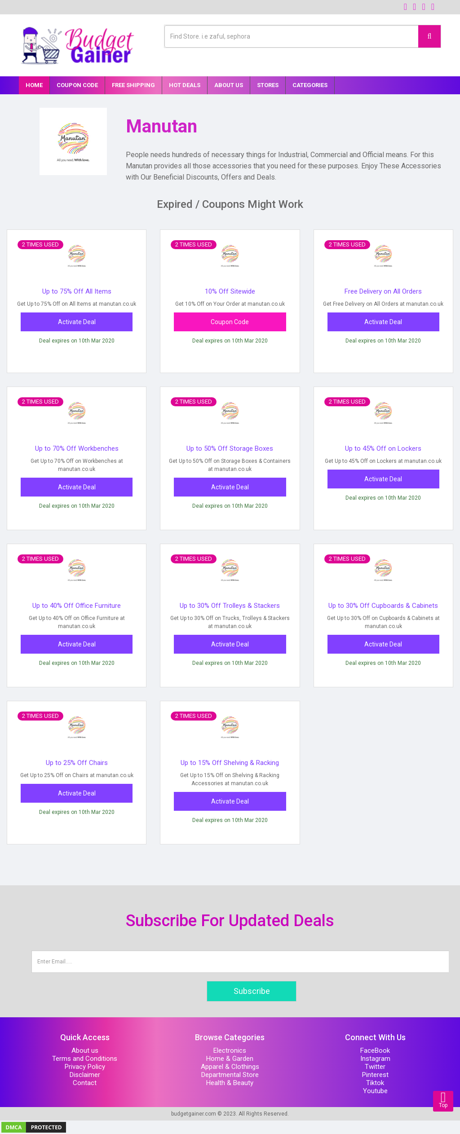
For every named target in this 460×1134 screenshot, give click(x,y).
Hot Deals (184, 85)
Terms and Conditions (84, 1059)
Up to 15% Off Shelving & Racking (230, 763)
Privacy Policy (85, 1067)
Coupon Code (77, 85)
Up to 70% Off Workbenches (77, 448)
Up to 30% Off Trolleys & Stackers (230, 606)
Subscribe (252, 991)
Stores (268, 85)
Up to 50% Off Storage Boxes (229, 448)
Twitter (375, 1067)
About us (84, 1050)
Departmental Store (230, 1075)
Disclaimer (85, 1075)
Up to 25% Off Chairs (77, 763)
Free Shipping (133, 85)
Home (34, 85)
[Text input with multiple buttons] (291, 36)
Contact (85, 1083)
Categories (309, 85)
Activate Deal (77, 321)
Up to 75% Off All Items (76, 291)
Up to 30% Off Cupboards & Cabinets (383, 606)
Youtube (375, 1091)
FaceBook (375, 1050)
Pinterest (375, 1075)
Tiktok (375, 1083)
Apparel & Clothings (230, 1067)
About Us (228, 85)
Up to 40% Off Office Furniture (76, 606)
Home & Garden (229, 1059)
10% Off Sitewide (230, 291)
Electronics (229, 1050)
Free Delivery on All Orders (383, 291)
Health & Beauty (229, 1083)
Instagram (375, 1059)
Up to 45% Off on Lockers (383, 448)
